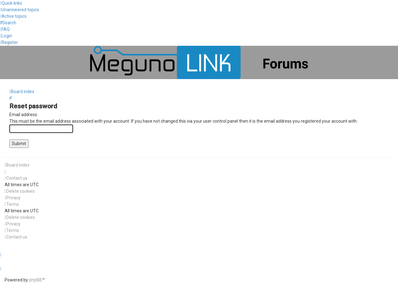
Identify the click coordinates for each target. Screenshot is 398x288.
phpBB (35, 279)
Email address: (23, 114)
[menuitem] (19, 9)
